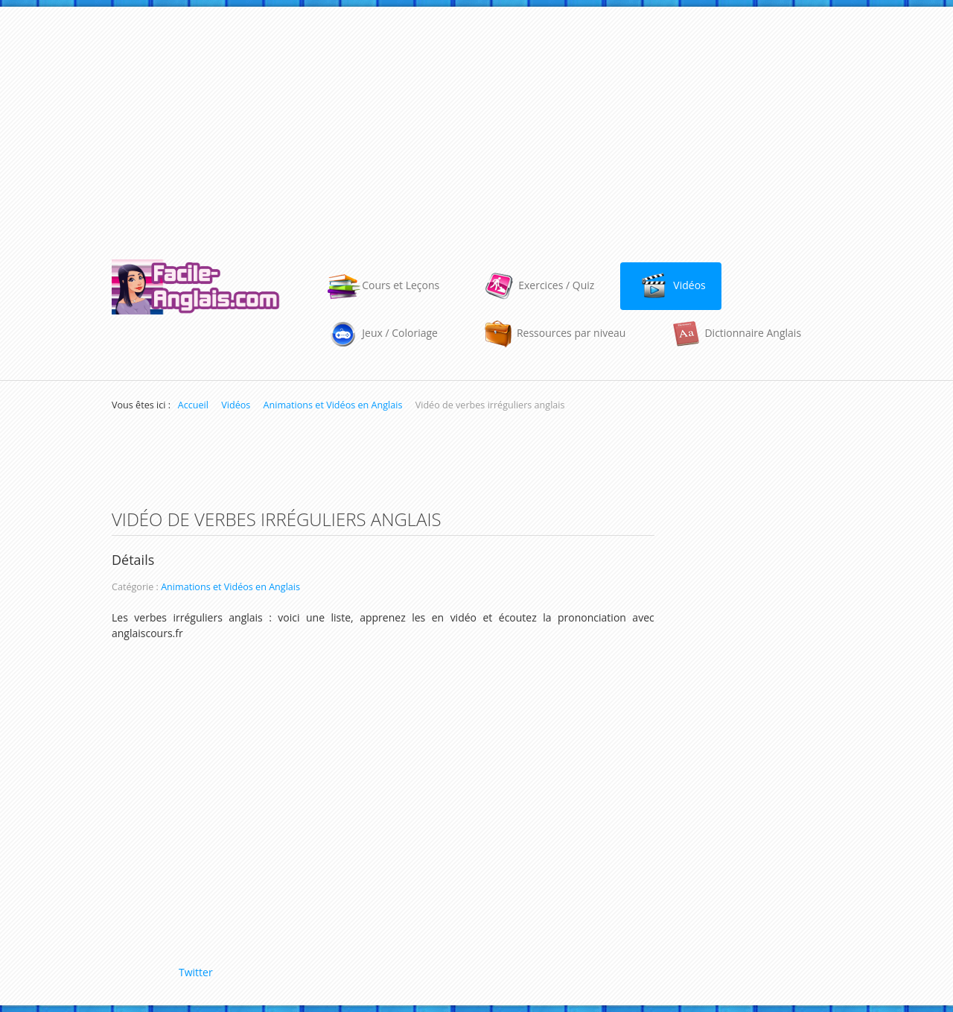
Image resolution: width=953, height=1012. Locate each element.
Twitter (196, 972)
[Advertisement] (476, 126)
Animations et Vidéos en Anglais (230, 587)
